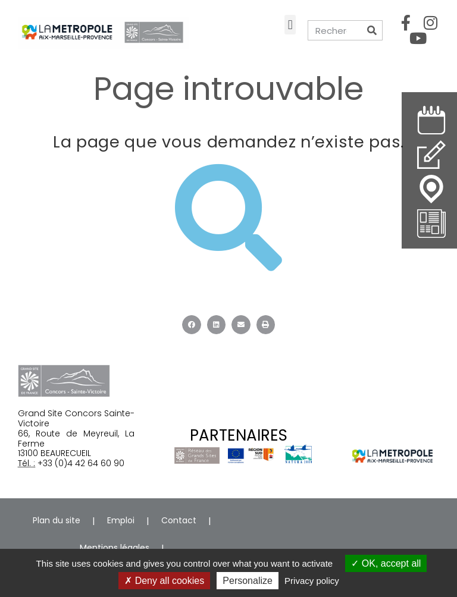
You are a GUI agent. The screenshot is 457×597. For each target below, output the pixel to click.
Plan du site (56, 520)
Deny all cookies (164, 581)
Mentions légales (114, 548)
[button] (290, 24)
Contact (178, 520)
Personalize (248, 581)
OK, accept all (386, 563)
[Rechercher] (372, 30)
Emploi (120, 520)
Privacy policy (311, 581)
